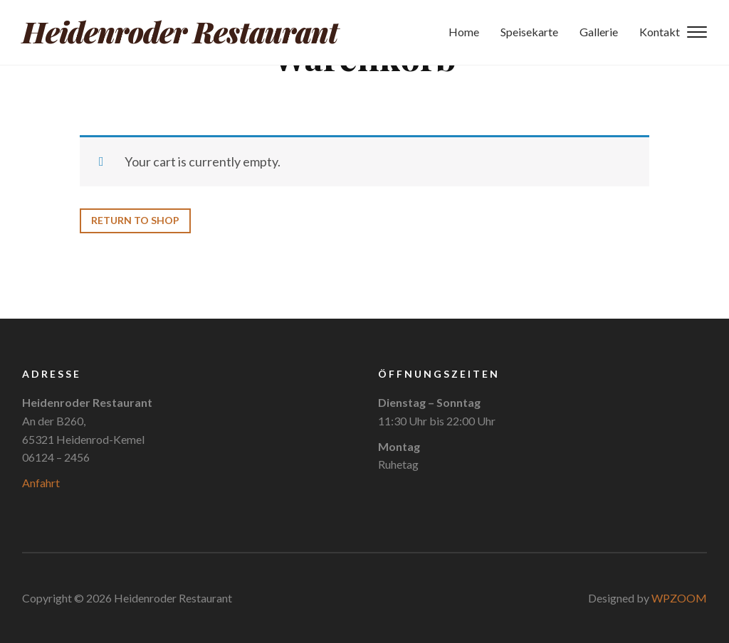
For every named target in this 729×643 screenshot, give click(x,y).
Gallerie (598, 32)
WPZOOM (679, 598)
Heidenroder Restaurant (180, 32)
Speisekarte (529, 32)
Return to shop (135, 220)
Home (464, 32)
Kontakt (659, 32)
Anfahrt (41, 482)
